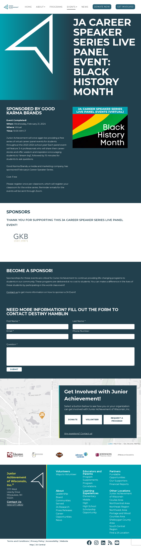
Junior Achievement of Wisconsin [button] (120, 495)
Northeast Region (119, 506)
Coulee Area (116, 500)
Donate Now (102, 7)
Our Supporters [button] (118, 480)
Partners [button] (114, 471)
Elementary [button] (89, 496)
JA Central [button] (40, 545)
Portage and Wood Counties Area (120, 515)
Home (28, 7)
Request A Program (117, 419)
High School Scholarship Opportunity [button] (90, 509)
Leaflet (110, 444)
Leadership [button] (62, 493)
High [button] (85, 503)
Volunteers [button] (63, 471)
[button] (44, 7)
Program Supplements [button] (90, 478)
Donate (72, 419)
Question (11, 344)
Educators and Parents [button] (92, 472)
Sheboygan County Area (120, 521)
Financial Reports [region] (118, 484)
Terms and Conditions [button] (18, 541)
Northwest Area (118, 510)
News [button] (59, 520)
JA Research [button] (62, 507)
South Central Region (117, 528)
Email (10, 331)
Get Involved (125, 7)
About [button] (60, 491)
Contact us (12, 292)
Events (71, 7)
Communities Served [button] (63, 502)
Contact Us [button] (14, 502)
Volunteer (92, 419)
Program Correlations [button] (89, 485)
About (40, 7)
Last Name (79, 321)
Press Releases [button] (64, 510)
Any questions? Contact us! (78, 433)
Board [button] (59, 497)
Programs (56, 7)
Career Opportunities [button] (63, 515)
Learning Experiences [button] (90, 492)
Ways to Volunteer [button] (66, 474)
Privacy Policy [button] (37, 541)
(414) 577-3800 (15, 505)
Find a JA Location (119, 532)
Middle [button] (86, 499)
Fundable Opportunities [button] (117, 476)
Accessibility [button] (52, 541)
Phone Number (81, 331)
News (85, 7)
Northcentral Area (119, 503)
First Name (12, 321)
